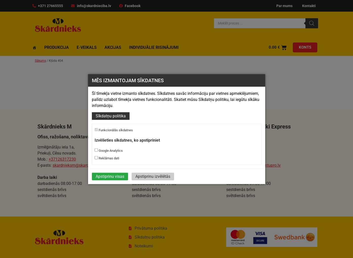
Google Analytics (109, 150)
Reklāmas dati (107, 158)
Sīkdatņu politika (111, 116)
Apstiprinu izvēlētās (152, 176)
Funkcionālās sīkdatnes (114, 130)
